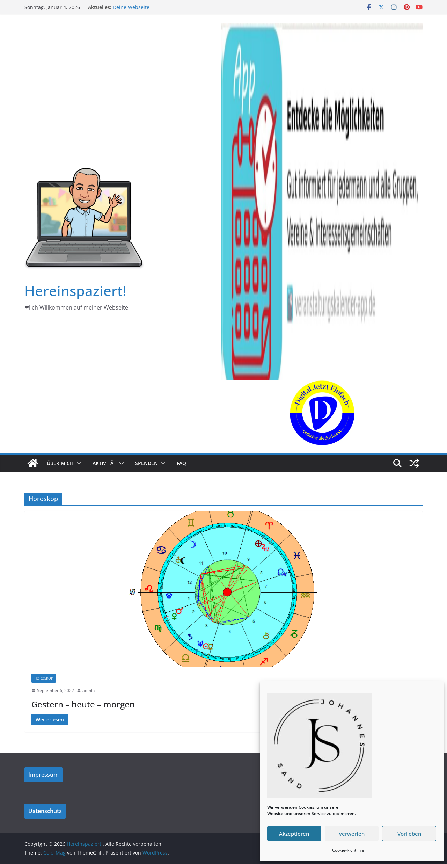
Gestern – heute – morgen (83, 704)
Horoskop (43, 678)
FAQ (181, 463)
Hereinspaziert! (75, 290)
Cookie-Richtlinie (348, 850)
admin (88, 691)
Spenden (146, 463)
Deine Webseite (131, 7)
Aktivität (104, 463)
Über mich (60, 463)
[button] (77, 463)
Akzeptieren (294, 833)
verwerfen (352, 833)
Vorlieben (409, 833)
